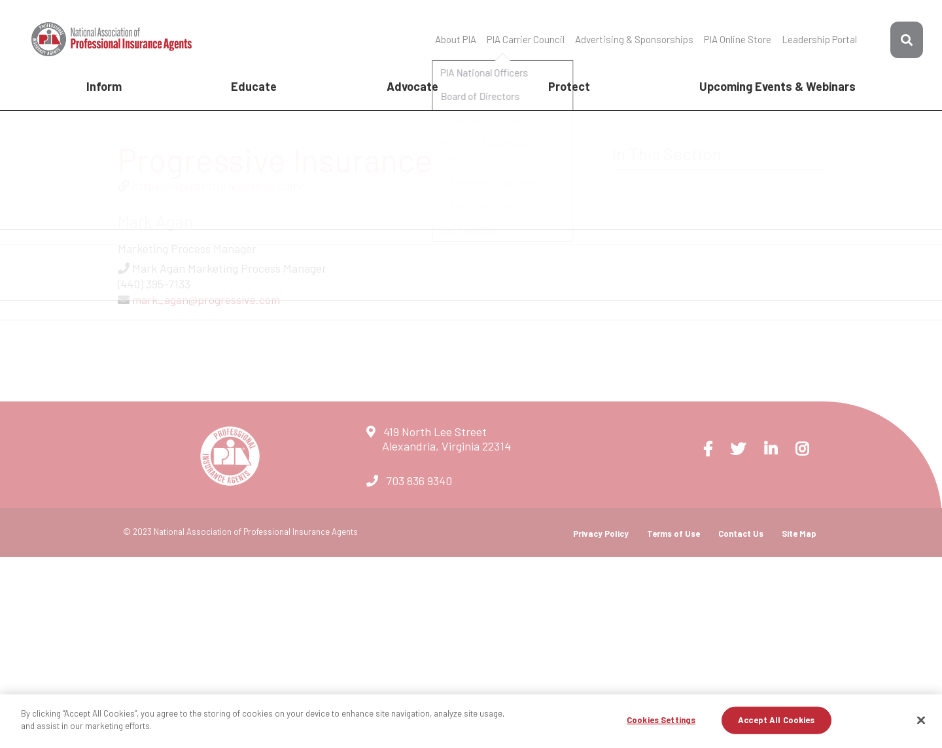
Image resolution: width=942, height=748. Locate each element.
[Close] (921, 720)
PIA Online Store (737, 39)
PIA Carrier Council (526, 39)
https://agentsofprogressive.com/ (218, 185)
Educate (254, 86)
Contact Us (740, 533)
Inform (104, 86)
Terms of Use (673, 533)
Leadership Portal (819, 39)
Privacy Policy (601, 533)
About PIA (455, 39)
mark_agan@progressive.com (206, 299)
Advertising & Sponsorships (634, 39)
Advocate (412, 86)
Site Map (799, 533)
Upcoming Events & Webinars (777, 86)
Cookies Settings (661, 720)
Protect (569, 86)
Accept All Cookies (776, 720)
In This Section (667, 153)
